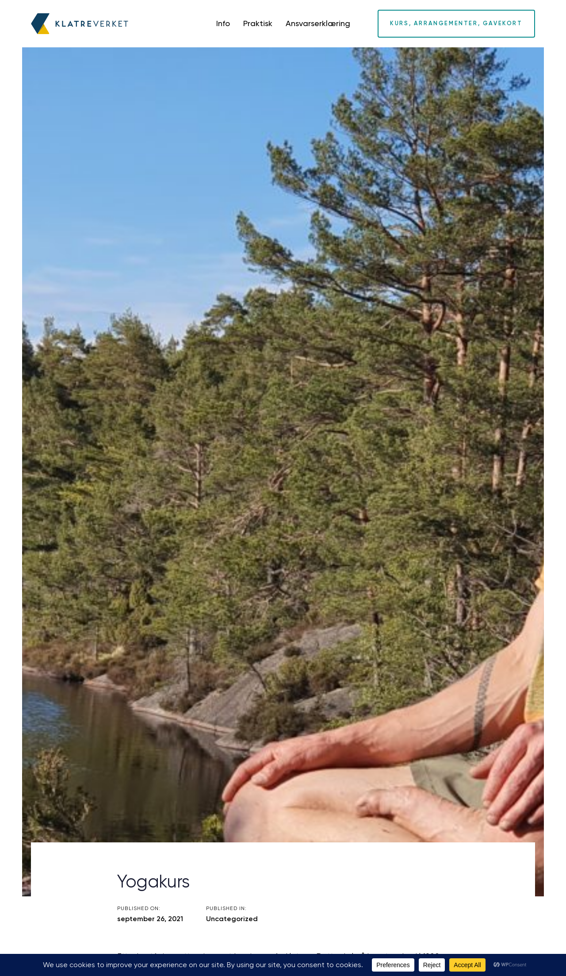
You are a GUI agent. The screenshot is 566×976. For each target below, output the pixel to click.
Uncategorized (232, 919)
